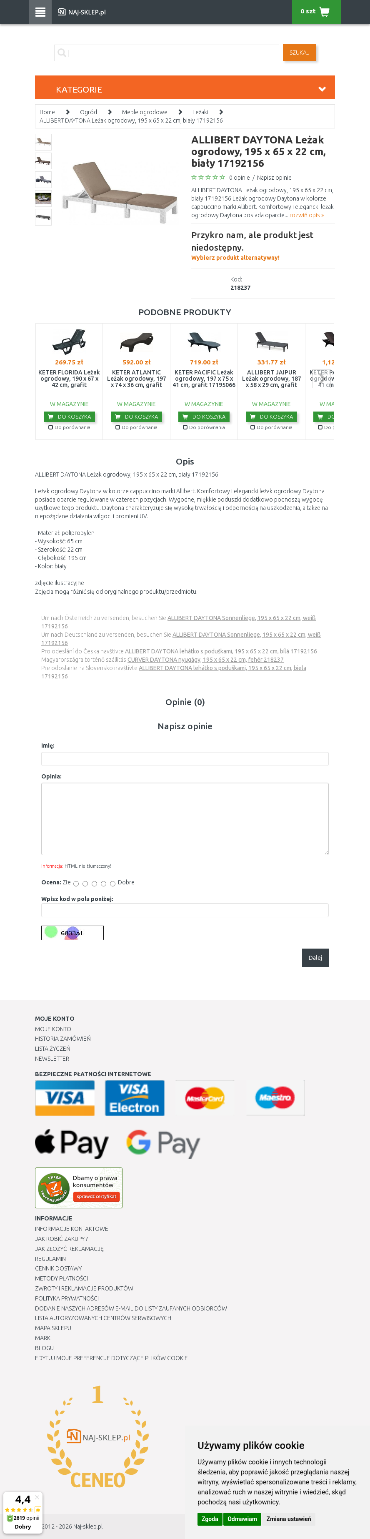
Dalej (315, 957)
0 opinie (239, 177)
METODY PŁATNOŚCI (61, 1278)
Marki (43, 1338)
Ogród (88, 112)
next (321, 378)
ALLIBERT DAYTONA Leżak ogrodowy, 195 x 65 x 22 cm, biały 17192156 (131, 120)
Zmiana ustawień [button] (288, 1519)
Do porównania (69, 427)
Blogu (44, 1348)
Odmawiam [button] (242, 1519)
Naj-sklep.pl (87, 1526)
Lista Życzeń (52, 1048)
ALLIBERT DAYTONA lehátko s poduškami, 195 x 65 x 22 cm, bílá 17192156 (221, 651)
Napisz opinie (274, 177)
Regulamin (50, 1258)
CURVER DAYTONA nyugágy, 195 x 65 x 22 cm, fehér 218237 (206, 659)
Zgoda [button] (210, 1519)
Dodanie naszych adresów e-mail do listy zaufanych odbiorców (131, 1308)
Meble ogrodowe (145, 112)
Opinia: (51, 776)
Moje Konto (53, 1029)
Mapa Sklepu (53, 1328)
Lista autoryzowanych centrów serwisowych (103, 1318)
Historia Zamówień (63, 1038)
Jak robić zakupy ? (61, 1238)
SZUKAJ (300, 52)
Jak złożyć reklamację (69, 1248)
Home (47, 112)
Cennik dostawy (58, 1268)
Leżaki (200, 112)
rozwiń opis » (307, 215)
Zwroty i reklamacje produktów (84, 1288)
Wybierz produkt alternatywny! (263, 244)
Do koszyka (69, 416)
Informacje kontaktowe (71, 1228)
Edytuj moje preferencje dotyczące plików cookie (111, 1358)
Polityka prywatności (67, 1298)
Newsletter (52, 1058)
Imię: (48, 745)
